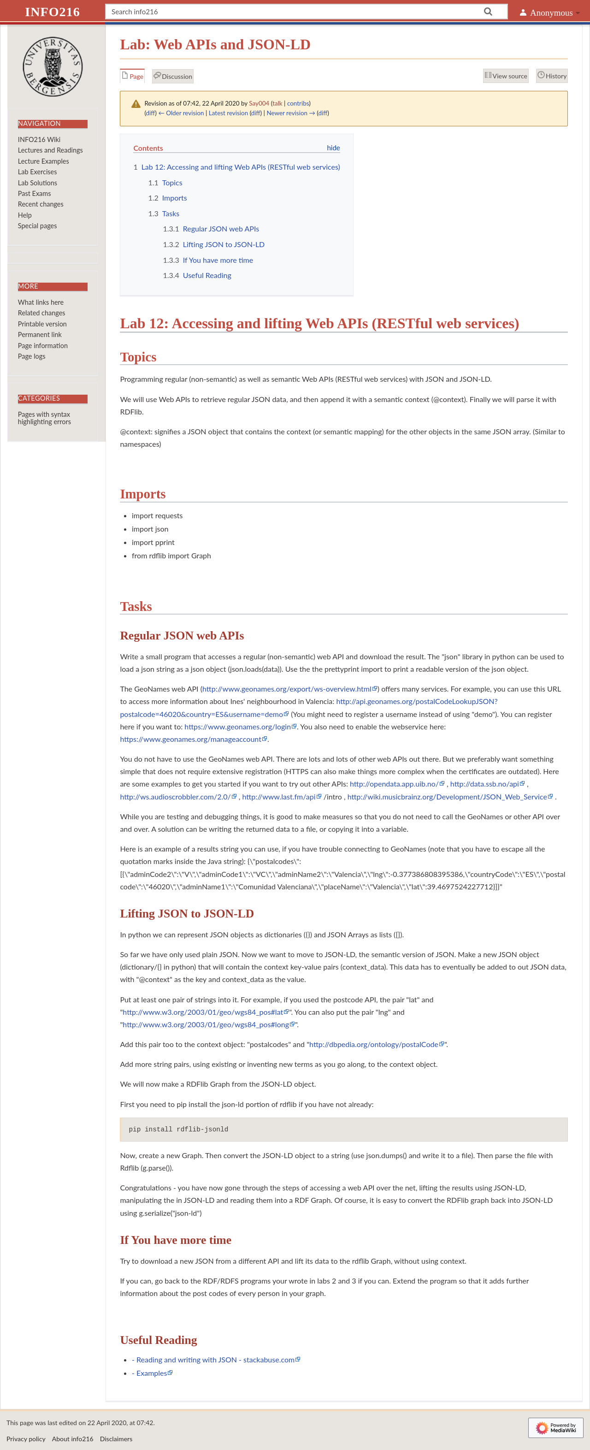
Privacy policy (26, 1439)
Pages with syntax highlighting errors (44, 418)
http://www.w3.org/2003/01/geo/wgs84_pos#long (206, 1024)
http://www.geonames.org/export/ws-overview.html (287, 688)
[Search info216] (306, 11)
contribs (298, 103)
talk (277, 103)
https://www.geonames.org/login (237, 726)
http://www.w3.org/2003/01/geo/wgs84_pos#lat (203, 1011)
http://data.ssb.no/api (484, 783)
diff (150, 113)
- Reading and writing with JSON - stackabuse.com (213, 1359)
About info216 (73, 1439)
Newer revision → (290, 113)
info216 (52, 12)
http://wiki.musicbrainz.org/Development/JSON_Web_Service (447, 796)
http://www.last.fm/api (279, 796)
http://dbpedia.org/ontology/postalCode (373, 1044)
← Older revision (181, 113)
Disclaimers (116, 1439)
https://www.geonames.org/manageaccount (190, 738)
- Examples (149, 1372)
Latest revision (228, 113)
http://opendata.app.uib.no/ (394, 783)
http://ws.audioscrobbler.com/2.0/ (175, 796)
